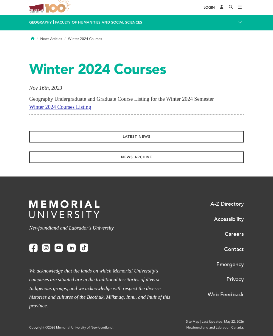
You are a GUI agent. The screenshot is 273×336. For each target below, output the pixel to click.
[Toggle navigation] (240, 7)
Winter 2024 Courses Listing (60, 107)
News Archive (136, 157)
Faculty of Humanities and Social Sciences (98, 22)
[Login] (209, 7)
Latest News (137, 136)
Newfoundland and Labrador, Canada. (215, 327)
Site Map (192, 321)
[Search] (231, 7)
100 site (59, 7)
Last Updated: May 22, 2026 (223, 321)
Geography (40, 22)
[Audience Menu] (222, 7)
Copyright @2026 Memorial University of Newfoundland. (71, 327)
